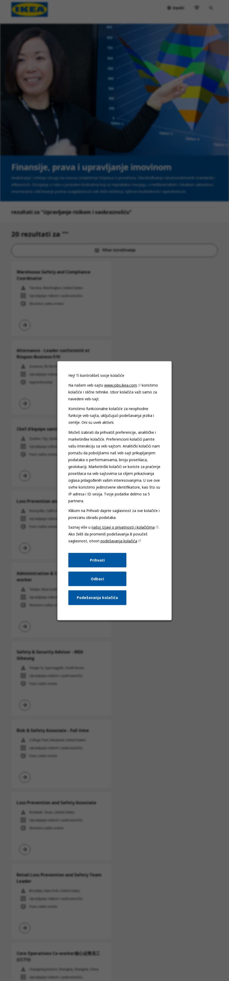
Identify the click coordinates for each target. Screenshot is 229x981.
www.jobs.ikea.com (120, 385)
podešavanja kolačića (119, 540)
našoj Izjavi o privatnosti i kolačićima (123, 527)
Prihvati (97, 559)
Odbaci (97, 578)
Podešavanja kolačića (97, 597)
